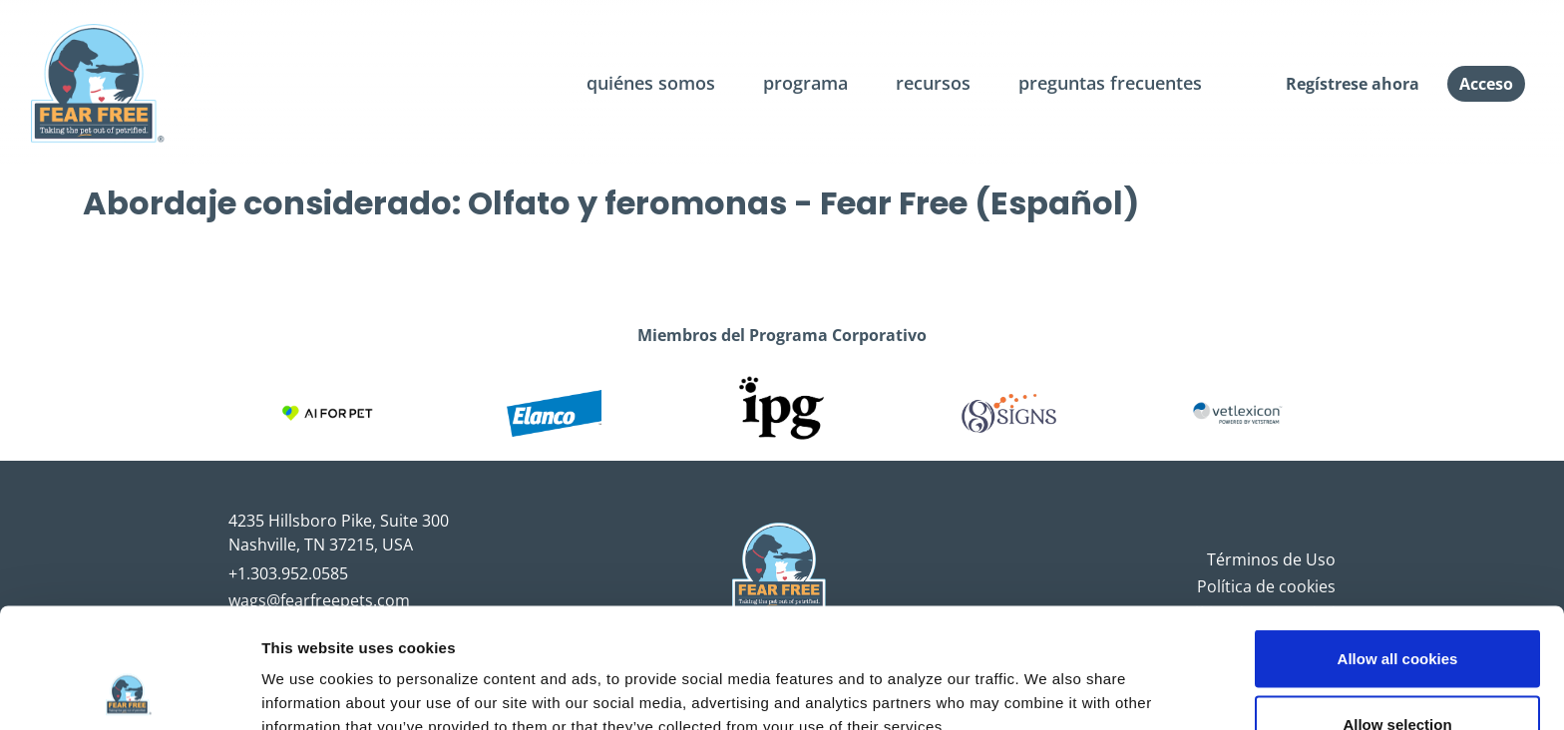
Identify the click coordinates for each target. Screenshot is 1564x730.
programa (805, 83)
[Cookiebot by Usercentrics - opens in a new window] (129, 691)
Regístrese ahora (1352, 84)
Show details (1046, 678)
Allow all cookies (1398, 546)
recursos (933, 83)
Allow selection (1397, 611)
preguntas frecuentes (1110, 83)
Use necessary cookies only (1397, 676)
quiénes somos (650, 83)
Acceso (1486, 84)
